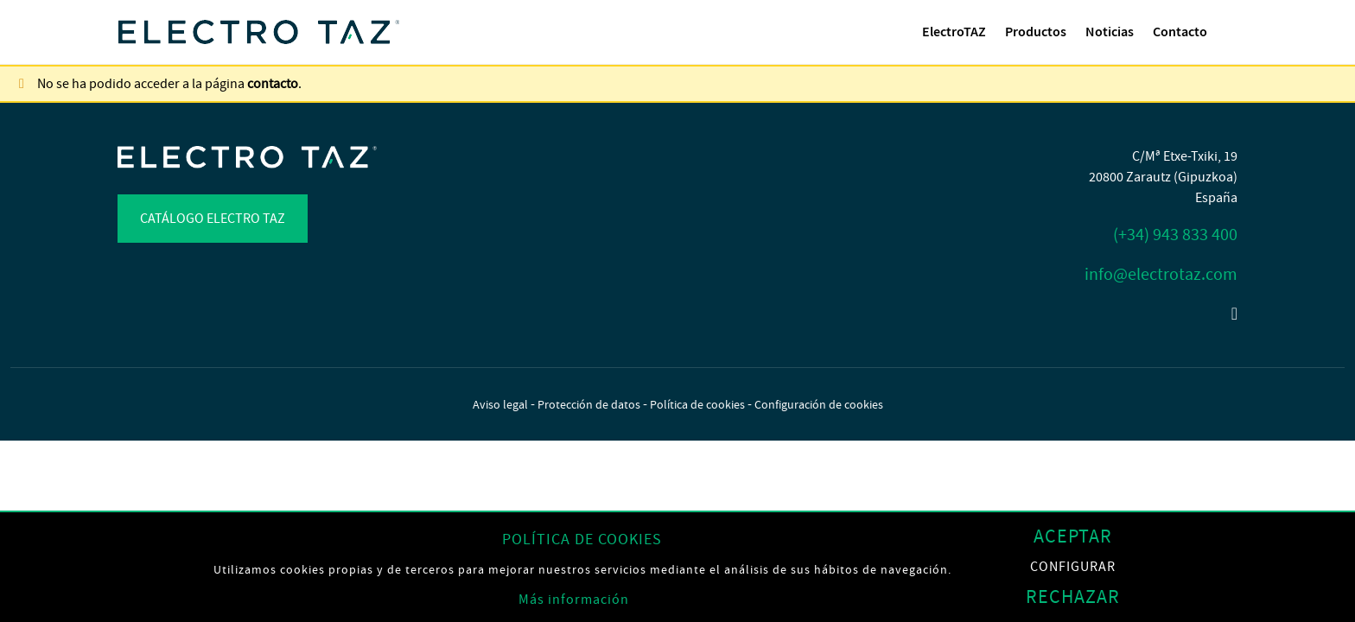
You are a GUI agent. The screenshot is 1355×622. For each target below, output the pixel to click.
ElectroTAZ (954, 31)
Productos (1035, 31)
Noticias (1109, 31)
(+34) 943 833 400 (1175, 234)
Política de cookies (697, 404)
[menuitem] (954, 32)
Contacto (1180, 31)
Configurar (1073, 567)
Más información (573, 599)
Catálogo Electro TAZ (212, 218)
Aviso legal (500, 404)
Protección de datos (589, 404)
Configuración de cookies (818, 404)
